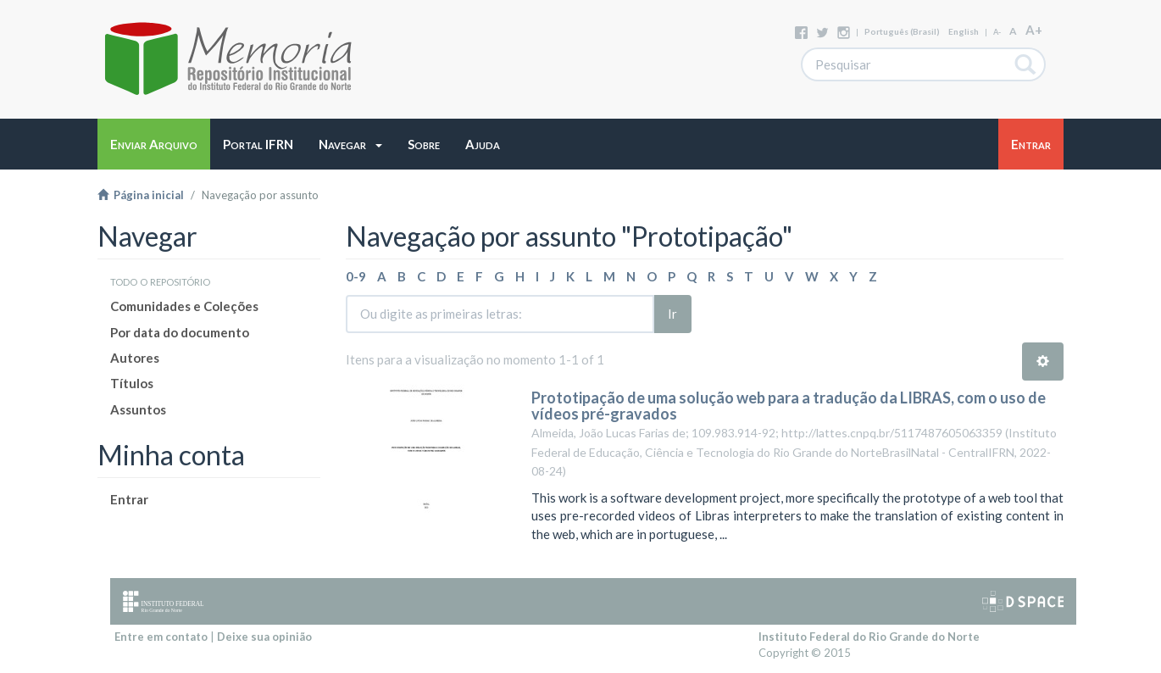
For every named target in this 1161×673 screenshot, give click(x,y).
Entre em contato (161, 636)
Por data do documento (179, 332)
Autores (134, 357)
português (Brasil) (902, 31)
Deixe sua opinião (264, 636)
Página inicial (140, 195)
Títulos (131, 383)
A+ (1033, 29)
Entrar (129, 499)
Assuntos (138, 409)
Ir (672, 313)
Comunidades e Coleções (184, 306)
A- (997, 31)
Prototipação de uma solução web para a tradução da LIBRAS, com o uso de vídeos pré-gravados (788, 406)
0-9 (356, 276)
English (963, 31)
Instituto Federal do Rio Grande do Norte (869, 636)
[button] (350, 144)
